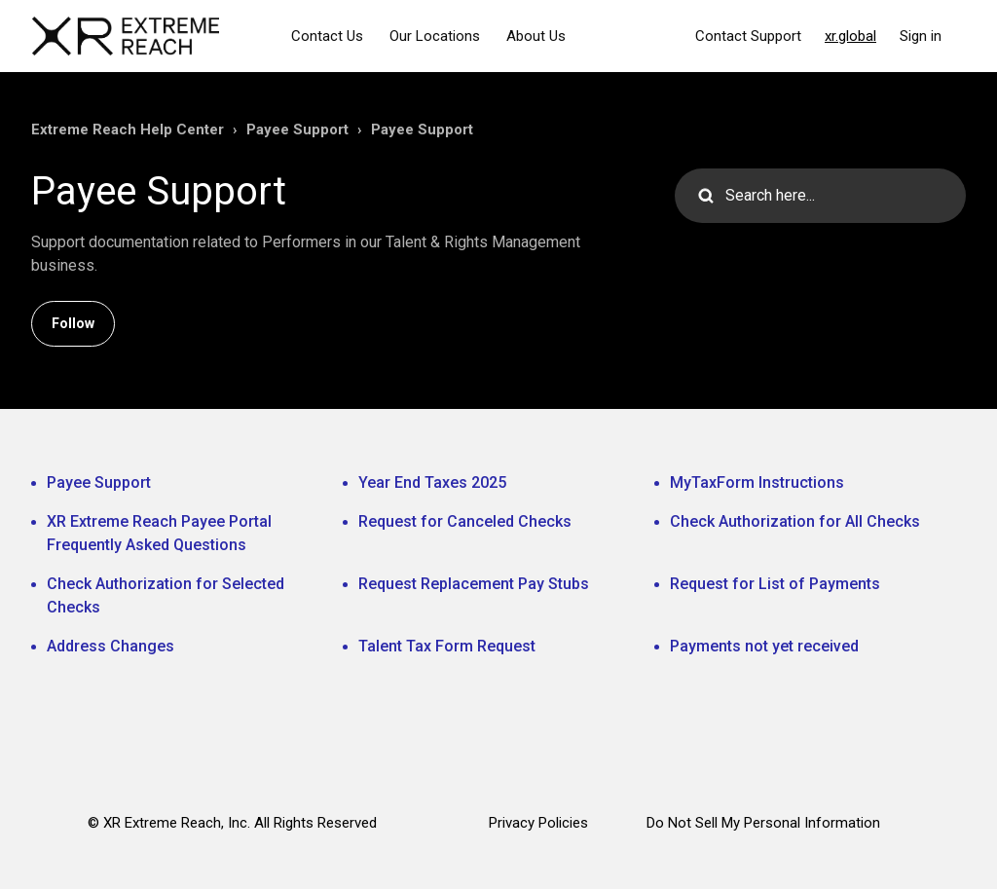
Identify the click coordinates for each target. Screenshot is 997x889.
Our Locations (434, 36)
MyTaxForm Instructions (757, 482)
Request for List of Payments (775, 583)
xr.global (850, 36)
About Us (536, 36)
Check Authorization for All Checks (795, 521)
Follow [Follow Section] (73, 323)
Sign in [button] (921, 36)
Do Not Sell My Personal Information (763, 823)
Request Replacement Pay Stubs (473, 583)
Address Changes (110, 646)
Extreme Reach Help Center (127, 129)
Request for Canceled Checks (465, 521)
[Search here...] (820, 195)
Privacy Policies (538, 823)
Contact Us (327, 36)
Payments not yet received (764, 646)
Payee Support (297, 129)
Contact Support (748, 36)
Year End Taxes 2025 (432, 482)
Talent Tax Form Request (446, 646)
